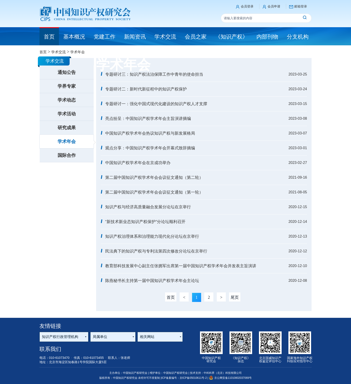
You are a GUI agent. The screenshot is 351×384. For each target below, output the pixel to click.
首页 (43, 52)
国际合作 (67, 155)
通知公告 (67, 72)
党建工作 (104, 37)
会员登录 (247, 6)
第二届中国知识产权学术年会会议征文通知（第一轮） (154, 192)
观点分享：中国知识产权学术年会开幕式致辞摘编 (150, 148)
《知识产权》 (231, 37)
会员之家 (196, 37)
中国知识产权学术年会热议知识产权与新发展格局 (150, 133)
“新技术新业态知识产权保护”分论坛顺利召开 (145, 221)
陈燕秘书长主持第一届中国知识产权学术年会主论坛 (152, 280)
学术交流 (165, 37)
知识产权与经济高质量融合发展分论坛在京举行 (148, 207)
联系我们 (50, 349)
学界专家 (67, 86)
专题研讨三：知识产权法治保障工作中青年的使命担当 (154, 74)
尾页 (235, 297)
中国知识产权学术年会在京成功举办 (138, 162)
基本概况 (74, 37)
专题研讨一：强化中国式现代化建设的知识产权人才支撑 (156, 104)
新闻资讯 (135, 37)
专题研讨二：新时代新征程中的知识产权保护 (146, 89)
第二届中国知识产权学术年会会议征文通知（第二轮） (154, 177)
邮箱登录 (300, 6)
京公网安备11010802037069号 (230, 377)
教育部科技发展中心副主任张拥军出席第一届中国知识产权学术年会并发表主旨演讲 (180, 266)
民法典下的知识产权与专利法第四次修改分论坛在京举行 (156, 251)
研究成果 (67, 127)
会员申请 (274, 6)
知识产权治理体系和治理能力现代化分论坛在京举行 (152, 236)
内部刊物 (267, 37)
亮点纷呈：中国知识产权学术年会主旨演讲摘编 (148, 118)
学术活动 (67, 113)
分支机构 (298, 37)
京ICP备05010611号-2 (193, 377)
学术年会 (67, 141)
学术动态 (67, 99)
